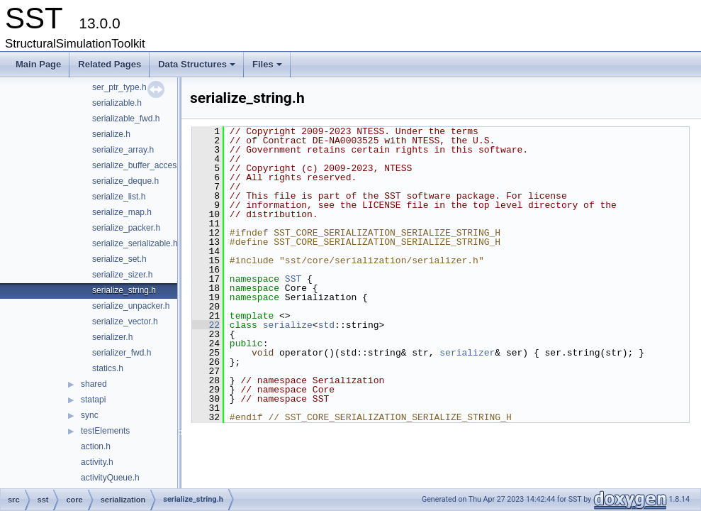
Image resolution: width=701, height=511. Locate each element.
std (326, 325)
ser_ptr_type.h (119, 87)
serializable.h (117, 103)
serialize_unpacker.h (130, 306)
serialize (288, 325)
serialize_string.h (124, 290)
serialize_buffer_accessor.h (143, 165)
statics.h (107, 368)
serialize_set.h (119, 259)
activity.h (97, 462)
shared (94, 384)
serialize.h (111, 134)
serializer (467, 352)
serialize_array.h (123, 150)
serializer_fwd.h (121, 353)
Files (268, 68)
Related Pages (109, 64)
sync (90, 415)
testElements (105, 431)
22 (206, 325)
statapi (93, 400)
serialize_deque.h (125, 181)
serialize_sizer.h (122, 275)
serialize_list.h (118, 197)
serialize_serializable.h (135, 243)
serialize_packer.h (126, 228)
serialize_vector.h (125, 321)
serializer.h (112, 337)
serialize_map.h (122, 212)
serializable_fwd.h (125, 118)
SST (293, 279)
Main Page (38, 64)
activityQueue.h (110, 478)
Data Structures (197, 68)
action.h (96, 446)
